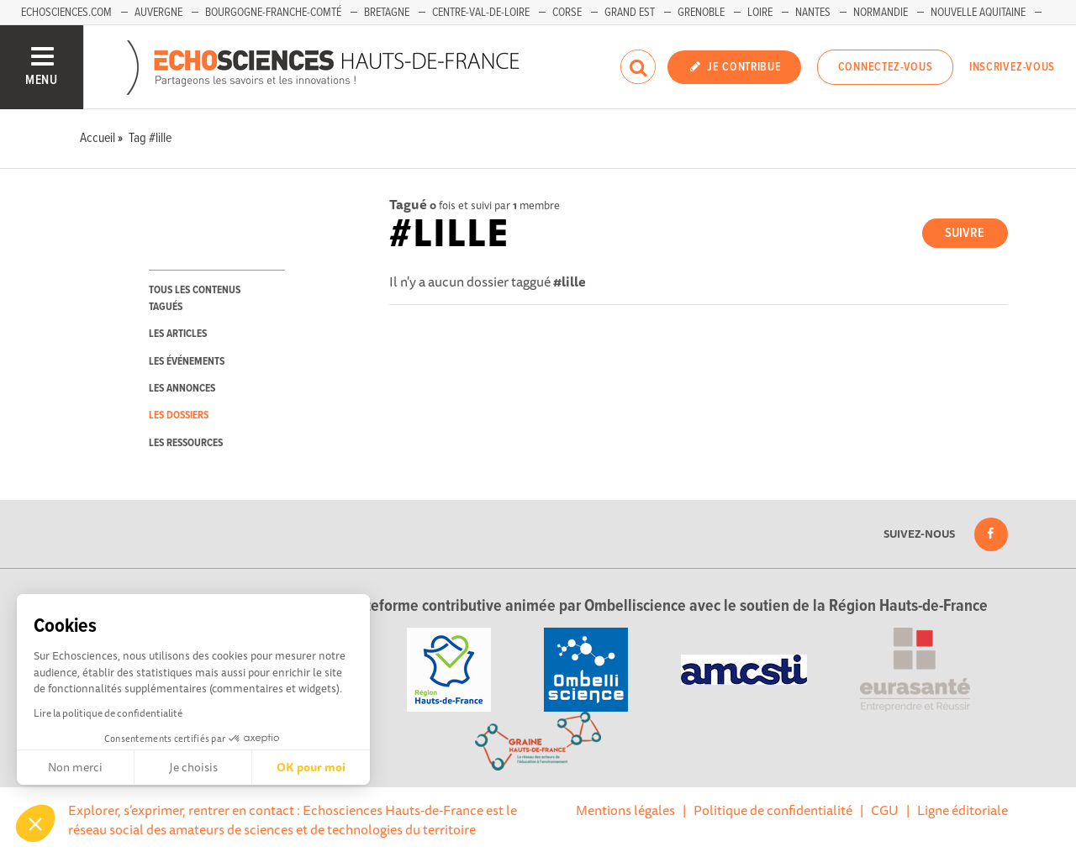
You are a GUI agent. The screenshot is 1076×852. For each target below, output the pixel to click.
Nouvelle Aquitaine (978, 12)
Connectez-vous (885, 67)
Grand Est (629, 12)
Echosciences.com (66, 12)
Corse (567, 12)
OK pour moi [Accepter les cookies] (311, 767)
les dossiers (178, 415)
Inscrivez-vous (1012, 67)
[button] (35, 823)
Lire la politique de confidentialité (108, 713)
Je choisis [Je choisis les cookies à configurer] (193, 767)
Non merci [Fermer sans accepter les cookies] (75, 767)
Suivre (964, 233)
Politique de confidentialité (773, 810)
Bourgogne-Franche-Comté (273, 12)
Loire (760, 12)
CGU (885, 810)
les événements (186, 362)
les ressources (186, 443)
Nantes (813, 12)
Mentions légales (625, 810)
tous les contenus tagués (194, 298)
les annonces (182, 388)
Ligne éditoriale (962, 810)
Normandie (880, 12)
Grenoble (701, 12)
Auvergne (158, 12)
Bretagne (386, 12)
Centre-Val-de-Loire (481, 12)
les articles (178, 334)
